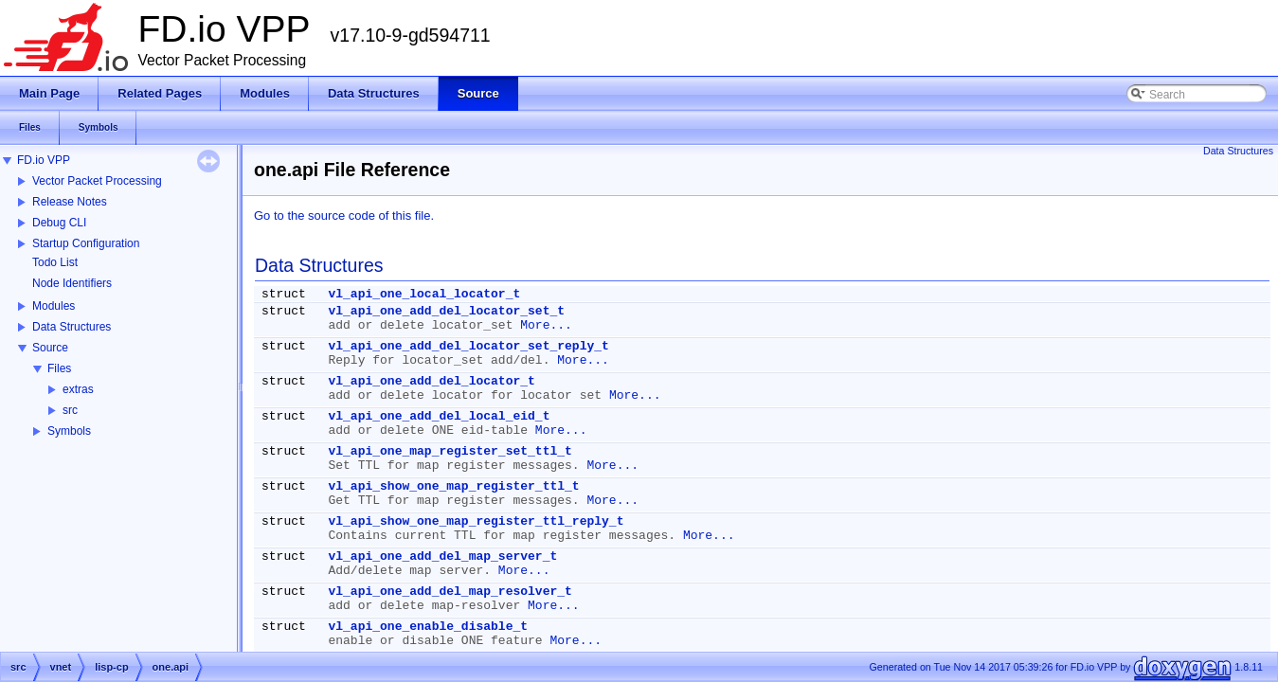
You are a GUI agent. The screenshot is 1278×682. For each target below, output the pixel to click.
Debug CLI (59, 222)
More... (546, 325)
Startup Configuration (85, 243)
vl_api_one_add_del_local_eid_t (438, 416)
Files (59, 368)
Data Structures (71, 326)
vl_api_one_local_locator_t (424, 294)
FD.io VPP (43, 160)
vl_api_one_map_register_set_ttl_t (449, 451)
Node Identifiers (72, 283)
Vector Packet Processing (97, 181)
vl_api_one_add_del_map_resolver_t (449, 591)
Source (50, 347)
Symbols (69, 431)
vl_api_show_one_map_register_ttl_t (453, 486)
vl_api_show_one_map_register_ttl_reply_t (475, 521)
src (70, 410)
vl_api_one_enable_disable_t (428, 626)
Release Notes (69, 201)
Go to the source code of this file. (344, 215)
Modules (53, 306)
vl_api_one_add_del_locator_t (431, 381)
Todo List (55, 262)
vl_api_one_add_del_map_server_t (442, 556)
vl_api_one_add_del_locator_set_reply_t (468, 346)
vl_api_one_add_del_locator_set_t (446, 311)
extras (78, 389)
